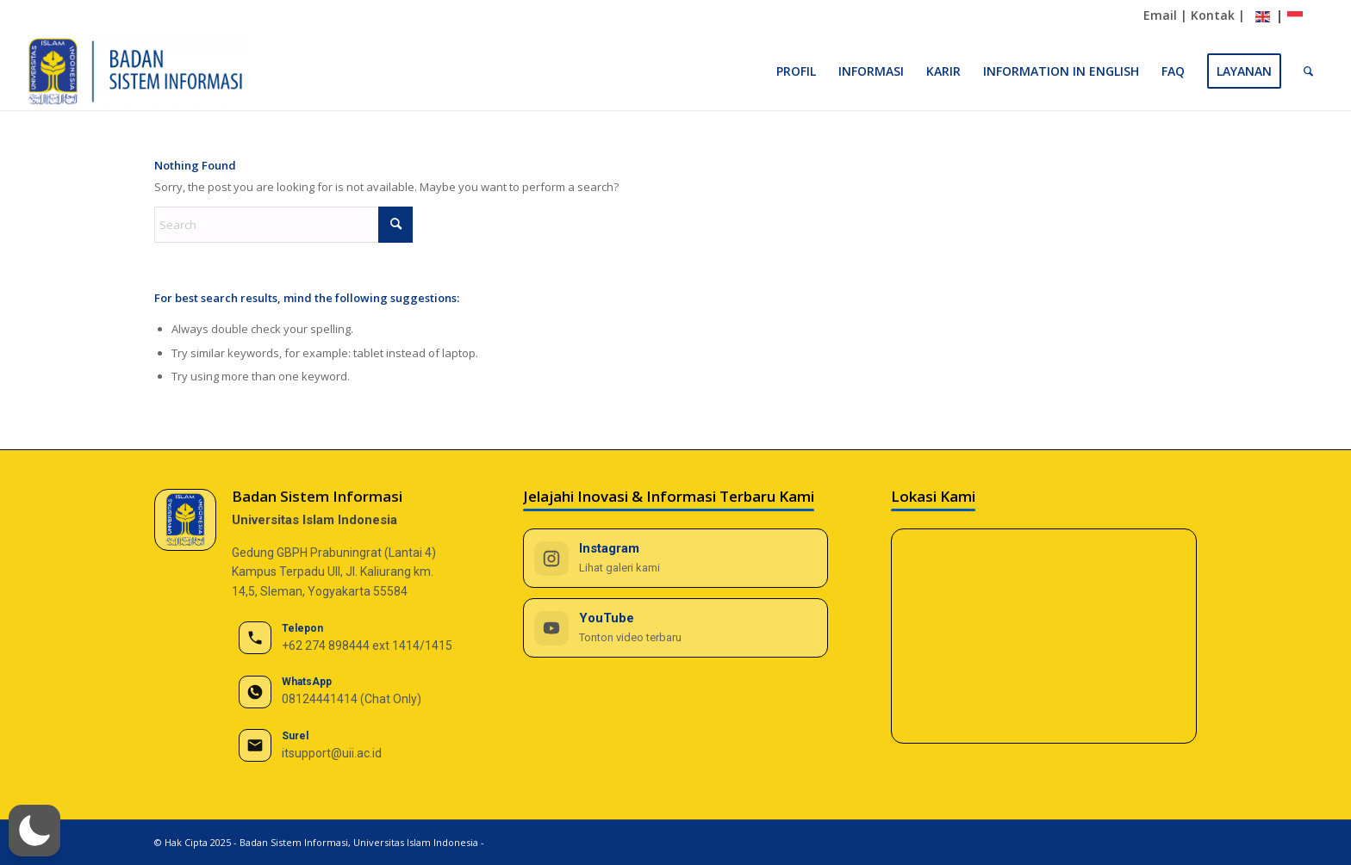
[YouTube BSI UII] (676, 628)
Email (1160, 15)
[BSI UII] (136, 71)
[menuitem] (796, 71)
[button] (34, 830)
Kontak (1213, 15)
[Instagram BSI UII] (676, 558)
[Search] (1308, 71)
